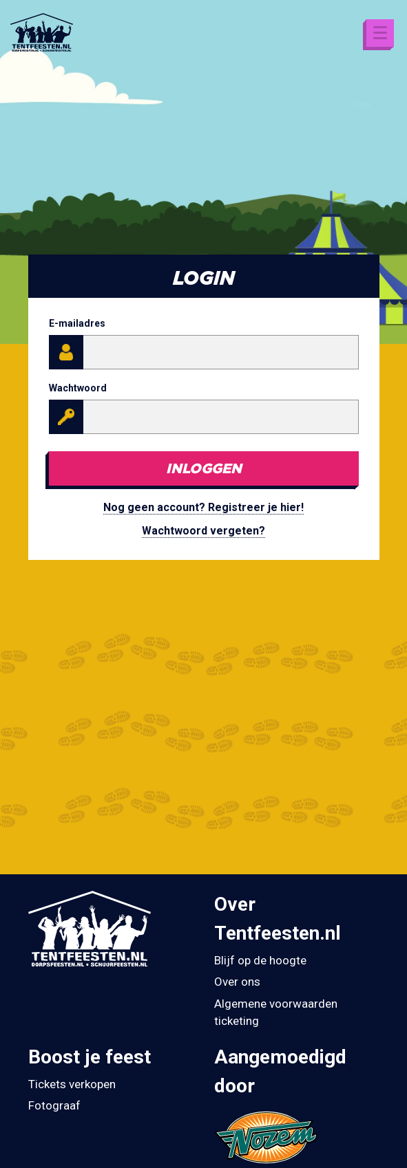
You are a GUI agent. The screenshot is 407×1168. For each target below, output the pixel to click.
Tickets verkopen (72, 1084)
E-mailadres (77, 323)
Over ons (237, 981)
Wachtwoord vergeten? (203, 530)
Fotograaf (54, 1105)
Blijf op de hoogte (260, 960)
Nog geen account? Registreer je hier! (203, 507)
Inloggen (204, 468)
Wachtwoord (78, 387)
